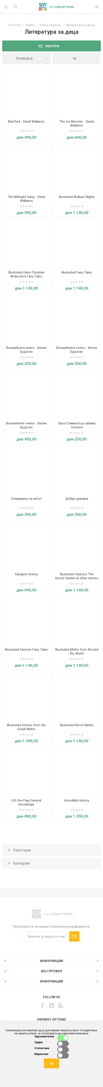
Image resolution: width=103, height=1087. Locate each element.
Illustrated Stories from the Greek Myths (26, 727)
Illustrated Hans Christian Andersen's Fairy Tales (26, 274)
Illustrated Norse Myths (76, 725)
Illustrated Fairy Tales (76, 272)
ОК (51, 1063)
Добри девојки (76, 499)
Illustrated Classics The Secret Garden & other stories (76, 576)
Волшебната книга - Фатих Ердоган (26, 350)
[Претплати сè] (46, 936)
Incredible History (76, 800)
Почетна (14, 25)
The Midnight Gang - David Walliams (26, 199)
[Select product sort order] (26, 58)
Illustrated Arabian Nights (77, 197)
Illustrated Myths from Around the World (76, 651)
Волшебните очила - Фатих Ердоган (26, 425)
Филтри (52, 46)
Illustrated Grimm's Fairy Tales (26, 650)
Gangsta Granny (26, 574)
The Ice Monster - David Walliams (76, 123)
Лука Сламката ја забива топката (77, 425)
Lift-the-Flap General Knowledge (26, 802)
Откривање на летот (26, 499)
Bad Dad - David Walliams (26, 121)
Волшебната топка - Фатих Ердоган (76, 350)
